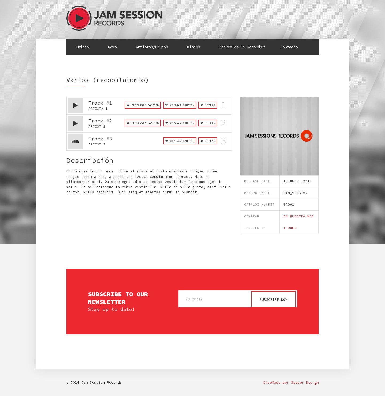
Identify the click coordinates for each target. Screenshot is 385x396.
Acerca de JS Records (240, 46)
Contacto (289, 46)
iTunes (290, 228)
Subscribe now (273, 299)
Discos (193, 46)
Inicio (82, 46)
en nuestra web (299, 216)
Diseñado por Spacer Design (291, 382)
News (112, 46)
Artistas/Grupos (152, 46)
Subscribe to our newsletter (118, 298)
